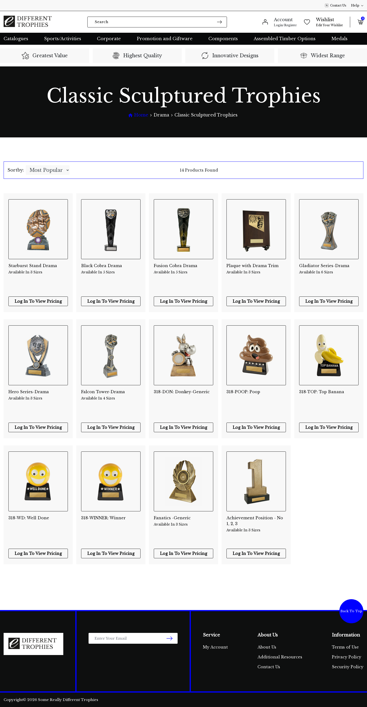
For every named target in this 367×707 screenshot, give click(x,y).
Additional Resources (280, 657)
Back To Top (351, 611)
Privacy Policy (346, 657)
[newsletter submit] (169, 638)
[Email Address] (133, 638)
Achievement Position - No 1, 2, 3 (256, 521)
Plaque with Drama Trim (256, 269)
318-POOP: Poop (243, 391)
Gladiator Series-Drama (329, 269)
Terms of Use (345, 647)
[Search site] (219, 22)
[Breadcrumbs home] (138, 115)
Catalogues (16, 38)
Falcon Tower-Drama (111, 395)
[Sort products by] (48, 170)
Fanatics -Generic (183, 521)
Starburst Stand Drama (38, 269)
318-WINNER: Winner (103, 517)
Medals (339, 38)
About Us (267, 647)
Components (223, 38)
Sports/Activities (62, 38)
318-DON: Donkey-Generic (182, 391)
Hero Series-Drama (38, 395)
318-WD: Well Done (28, 517)
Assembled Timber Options (284, 38)
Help (357, 5)
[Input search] (157, 22)
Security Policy (347, 666)
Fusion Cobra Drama (183, 269)
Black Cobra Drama (111, 269)
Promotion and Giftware (165, 38)
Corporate (109, 38)
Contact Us (335, 5)
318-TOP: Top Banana (321, 391)
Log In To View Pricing (38, 301)
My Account (215, 647)
